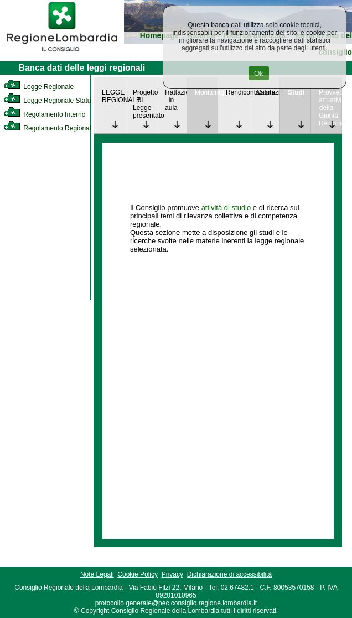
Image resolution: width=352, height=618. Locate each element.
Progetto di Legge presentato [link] (144, 103)
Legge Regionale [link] (38, 87)
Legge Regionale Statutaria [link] (53, 100)
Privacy (172, 574)
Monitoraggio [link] (206, 92)
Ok (258, 73)
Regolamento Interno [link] (44, 114)
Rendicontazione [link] (237, 92)
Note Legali (97, 574)
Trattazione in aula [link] (175, 100)
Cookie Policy (137, 574)
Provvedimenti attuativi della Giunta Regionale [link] (330, 107)
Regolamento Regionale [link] (49, 128)
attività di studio (226, 207)
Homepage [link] (159, 36)
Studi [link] (296, 92)
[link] (62, 53)
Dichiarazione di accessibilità (229, 574)
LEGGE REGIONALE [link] (113, 96)
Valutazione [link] (268, 92)
